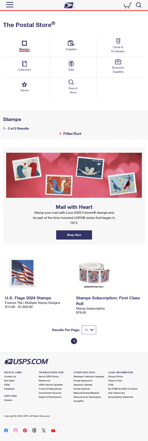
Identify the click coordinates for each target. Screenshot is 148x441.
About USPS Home (49, 376)
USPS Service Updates (51, 384)
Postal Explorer (82, 388)
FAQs (7, 384)
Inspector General (83, 384)
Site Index (9, 380)
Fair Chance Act (116, 392)
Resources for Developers (87, 397)
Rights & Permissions (50, 397)
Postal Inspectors (83, 380)
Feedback (9, 388)
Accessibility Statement (120, 397)
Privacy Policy (115, 376)
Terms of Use (115, 380)
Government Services (50, 392)
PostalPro (79, 401)
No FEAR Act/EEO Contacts (123, 388)
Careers (8, 400)
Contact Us (10, 376)
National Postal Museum (86, 392)
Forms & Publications (50, 388)
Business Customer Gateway (89, 376)
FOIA (110, 384)
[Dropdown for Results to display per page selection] (89, 329)
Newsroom (44, 380)
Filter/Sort (71, 133)
